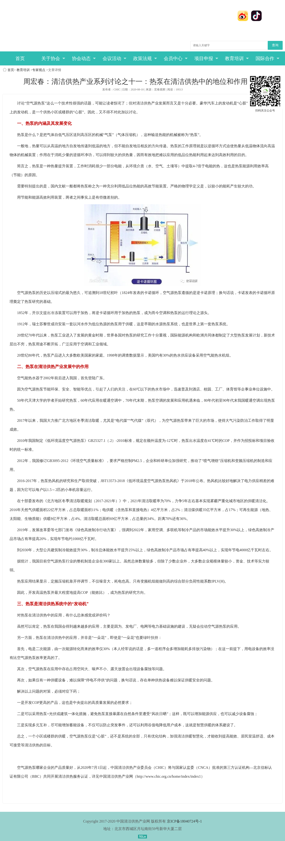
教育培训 (237, 58)
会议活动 (115, 58)
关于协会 (53, 58)
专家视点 (38, 70)
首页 (20, 58)
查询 (275, 45)
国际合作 (268, 58)
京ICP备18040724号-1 (184, 821)
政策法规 (145, 58)
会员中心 (176, 58)
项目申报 (206, 58)
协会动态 (84, 58)
